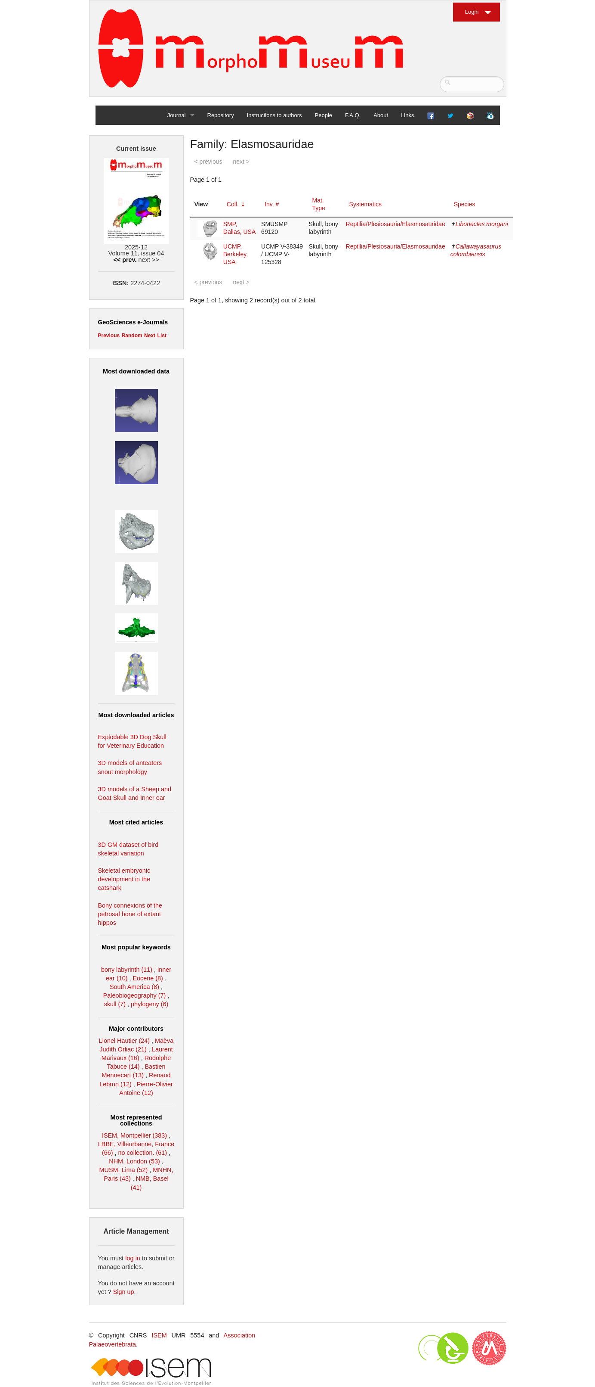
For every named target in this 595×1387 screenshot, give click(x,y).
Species (464, 204)
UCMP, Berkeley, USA (235, 254)
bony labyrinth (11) (126, 969)
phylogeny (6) (149, 1004)
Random (132, 336)
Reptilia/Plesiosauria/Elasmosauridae (395, 224)
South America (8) (134, 986)
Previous (109, 336)
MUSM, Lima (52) (123, 1169)
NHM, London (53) (134, 1161)
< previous (208, 161)
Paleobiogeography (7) (134, 995)
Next (149, 336)
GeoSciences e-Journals (133, 322)
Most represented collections (136, 1120)
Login (472, 12)
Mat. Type (318, 204)
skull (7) (115, 1004)
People (323, 115)
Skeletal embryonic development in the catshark (124, 879)
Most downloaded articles (136, 715)
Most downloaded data (136, 371)
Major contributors (136, 1028)
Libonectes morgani (482, 224)
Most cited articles (136, 822)
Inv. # (272, 204)
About (380, 115)
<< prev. (124, 259)
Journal (176, 115)
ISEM (158, 1335)
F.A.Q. (353, 115)
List (161, 336)
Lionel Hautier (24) (124, 1040)
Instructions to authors (274, 115)
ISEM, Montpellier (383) (134, 1135)
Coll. (233, 204)
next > (241, 161)
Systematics (365, 204)
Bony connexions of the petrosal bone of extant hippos (130, 914)
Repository (220, 115)
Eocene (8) (148, 978)
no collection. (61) (142, 1152)
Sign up (123, 1291)
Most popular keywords (136, 947)
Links (407, 115)
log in (132, 1258)
